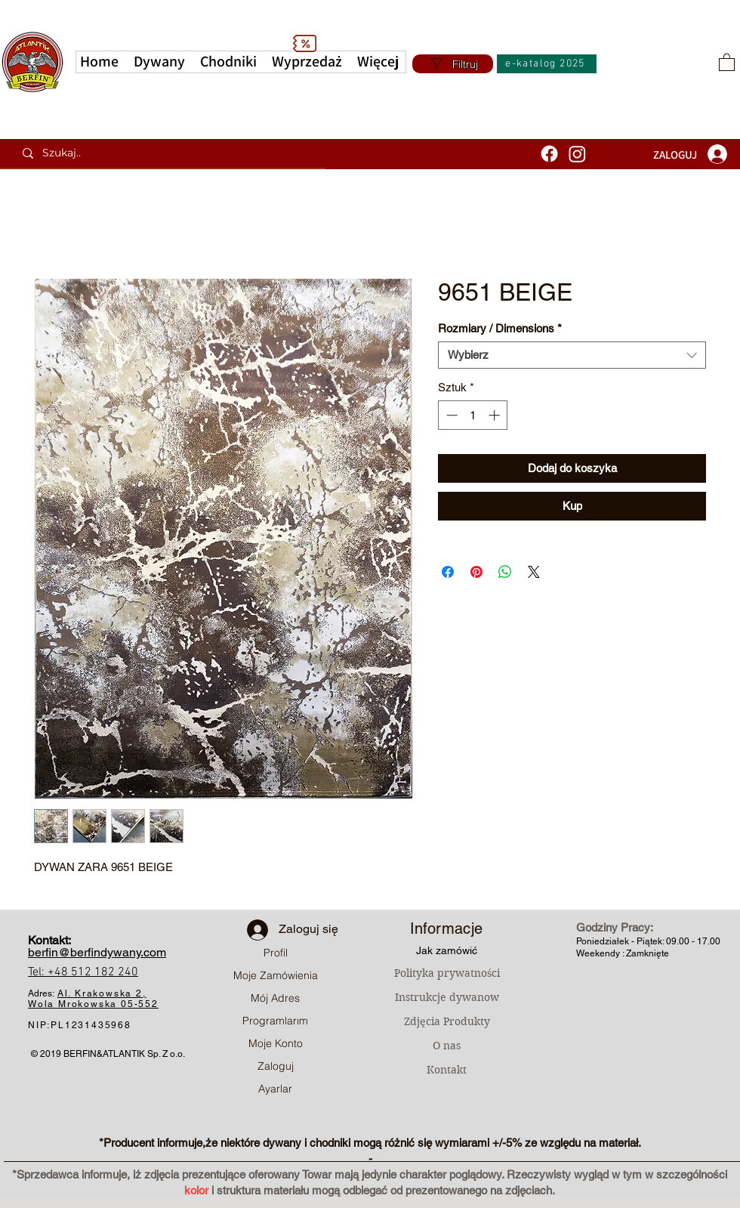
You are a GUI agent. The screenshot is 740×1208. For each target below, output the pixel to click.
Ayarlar (275, 1088)
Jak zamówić (446, 950)
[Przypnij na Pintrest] (476, 572)
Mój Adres (275, 998)
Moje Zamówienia (275, 975)
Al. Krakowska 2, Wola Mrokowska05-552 (93, 998)
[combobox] (572, 355)
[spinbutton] (473, 415)
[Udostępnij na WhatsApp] (505, 572)
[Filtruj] (452, 63)
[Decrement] (450, 415)
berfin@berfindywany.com (97, 952)
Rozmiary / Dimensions (500, 328)
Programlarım (275, 1020)
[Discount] (304, 43)
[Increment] (496, 415)
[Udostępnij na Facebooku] (448, 572)
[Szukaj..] (168, 153)
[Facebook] (549, 154)
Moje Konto (275, 1043)
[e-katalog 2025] (547, 63)
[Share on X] (534, 572)
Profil (276, 952)
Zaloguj (275, 1066)
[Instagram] (577, 154)
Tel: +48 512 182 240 (83, 972)
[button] (377, 62)
